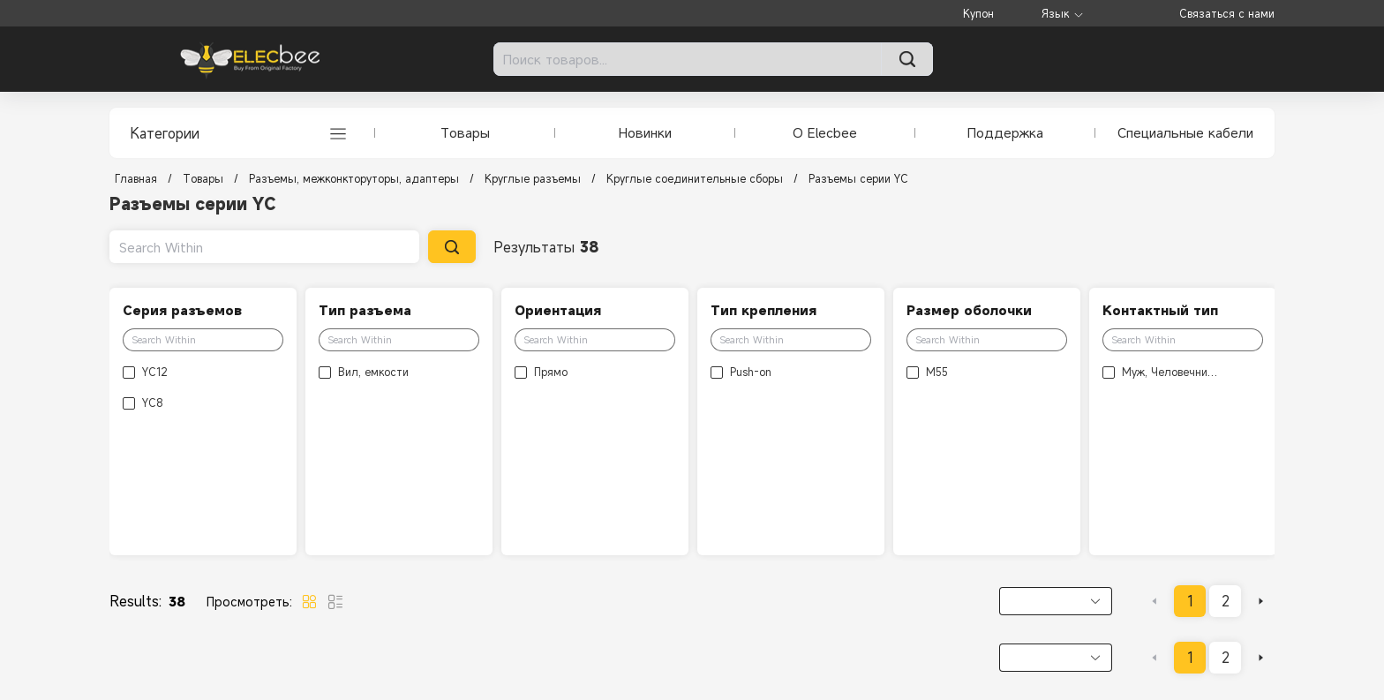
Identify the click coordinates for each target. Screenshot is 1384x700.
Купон (978, 13)
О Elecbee (825, 132)
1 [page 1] (1190, 601)
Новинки (645, 132)
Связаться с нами (1227, 13)
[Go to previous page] (1154, 601)
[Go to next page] (1260, 601)
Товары (465, 132)
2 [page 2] (1226, 601)
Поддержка (1005, 132)
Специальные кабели (1185, 132)
